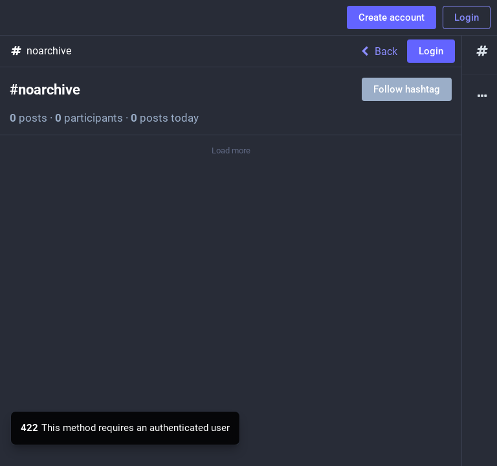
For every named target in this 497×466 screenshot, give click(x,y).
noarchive (40, 51)
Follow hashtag (406, 89)
